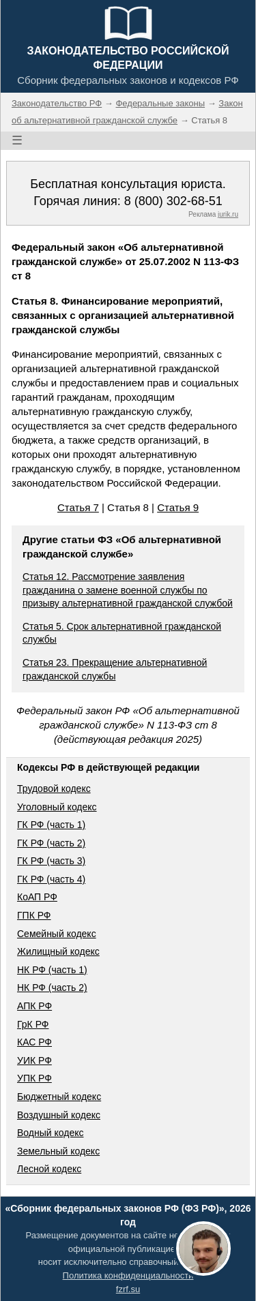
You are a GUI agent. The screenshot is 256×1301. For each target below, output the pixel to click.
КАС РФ (34, 1042)
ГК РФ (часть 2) (51, 843)
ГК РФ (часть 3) (51, 860)
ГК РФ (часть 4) (51, 879)
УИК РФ (34, 1060)
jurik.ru (228, 214)
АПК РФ (34, 1005)
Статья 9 (178, 507)
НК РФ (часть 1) (52, 969)
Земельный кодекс (58, 1151)
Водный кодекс (50, 1132)
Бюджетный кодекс (59, 1096)
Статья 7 (78, 507)
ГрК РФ (32, 1024)
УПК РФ (34, 1078)
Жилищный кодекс (58, 951)
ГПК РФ (34, 915)
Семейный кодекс (56, 933)
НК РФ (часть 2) (52, 987)
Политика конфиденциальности (128, 1275)
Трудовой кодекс (54, 788)
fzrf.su (128, 1289)
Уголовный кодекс (57, 806)
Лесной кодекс (49, 1168)
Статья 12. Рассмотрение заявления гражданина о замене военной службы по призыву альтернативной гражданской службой (128, 590)
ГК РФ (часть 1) (51, 824)
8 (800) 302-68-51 (173, 201)
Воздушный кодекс (58, 1114)
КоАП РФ (37, 896)
